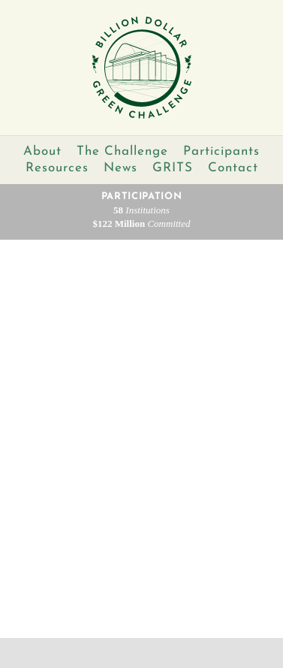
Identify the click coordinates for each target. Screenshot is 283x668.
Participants (221, 151)
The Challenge (122, 151)
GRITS (172, 168)
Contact (233, 168)
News (120, 168)
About (42, 151)
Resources (57, 168)
